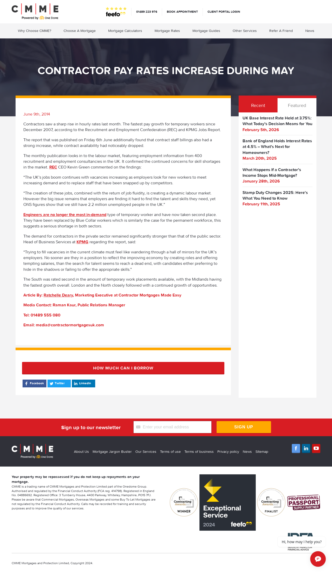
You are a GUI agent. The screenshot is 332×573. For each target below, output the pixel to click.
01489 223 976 (146, 12)
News (309, 30)
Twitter (57, 383)
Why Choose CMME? (34, 30)
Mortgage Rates (167, 30)
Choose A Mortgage (80, 30)
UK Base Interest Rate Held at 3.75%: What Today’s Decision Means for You (277, 120)
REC (53, 167)
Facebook (34, 383)
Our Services (145, 451)
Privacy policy (228, 451)
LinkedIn (82, 383)
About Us (81, 451)
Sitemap (261, 451)
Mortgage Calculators (125, 30)
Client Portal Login (224, 12)
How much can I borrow (123, 367)
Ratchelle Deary (58, 295)
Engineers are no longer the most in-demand (64, 214)
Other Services (245, 30)
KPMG (82, 241)
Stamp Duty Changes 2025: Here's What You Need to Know (275, 195)
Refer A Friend (281, 30)
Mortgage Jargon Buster (112, 451)
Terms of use (170, 451)
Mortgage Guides (206, 30)
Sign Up (243, 427)
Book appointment (182, 12)
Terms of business (199, 451)
